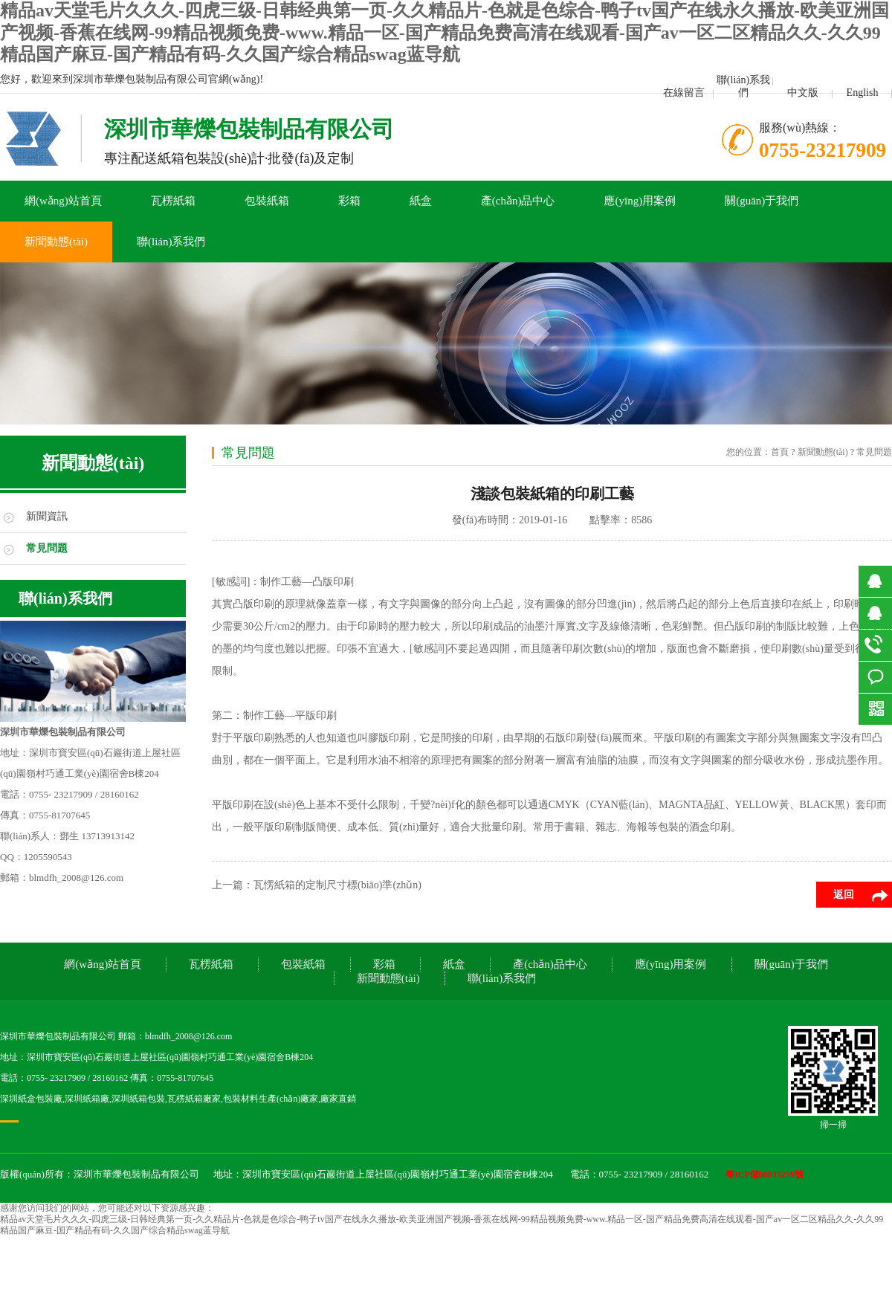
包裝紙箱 (267, 201)
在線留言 (684, 92)
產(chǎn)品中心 (518, 201)
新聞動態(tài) (56, 242)
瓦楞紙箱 (173, 201)
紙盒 (421, 201)
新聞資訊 (47, 516)
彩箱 (349, 201)
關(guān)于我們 (761, 201)
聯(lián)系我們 (743, 86)
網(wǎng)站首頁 (63, 201)
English (863, 92)
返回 (843, 894)
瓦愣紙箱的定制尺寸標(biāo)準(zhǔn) (337, 885)
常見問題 (47, 548)
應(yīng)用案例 (640, 201)
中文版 (802, 92)
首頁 (780, 452)
